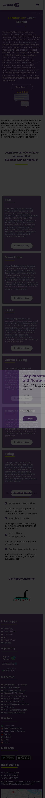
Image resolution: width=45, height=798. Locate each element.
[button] (39, 5)
